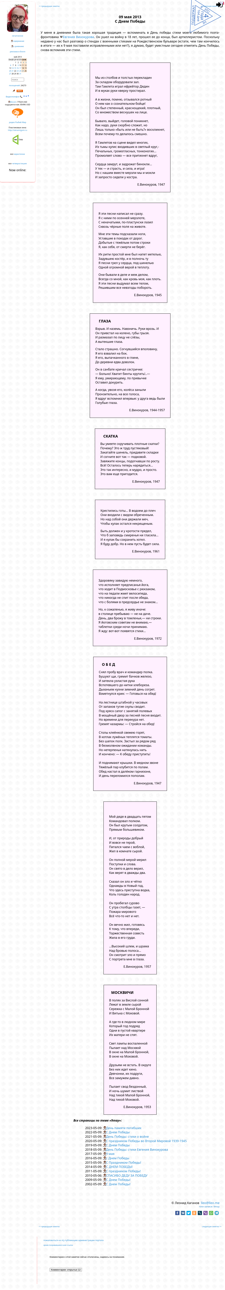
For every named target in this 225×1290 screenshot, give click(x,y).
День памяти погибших (123, 1128)
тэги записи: (206, 1206)
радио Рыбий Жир (17, 122)
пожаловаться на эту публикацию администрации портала (73, 1240)
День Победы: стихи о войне (127, 1136)
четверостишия (19, 163)
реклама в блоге (17, 51)
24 (20, 71)
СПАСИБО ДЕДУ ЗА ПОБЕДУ (126, 1175)
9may (216, 1206)
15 (15, 68)
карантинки (19, 154)
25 (23, 71)
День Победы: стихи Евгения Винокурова (137, 1149)
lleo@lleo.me (210, 1203)
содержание (18, 41)
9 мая (110, 1154)
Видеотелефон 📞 (17, 96)
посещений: (14, 85)
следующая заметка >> (211, 6)
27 (10, 73)
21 (13, 71)
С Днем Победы (118, 1132)
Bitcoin (13, 102)
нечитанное (17, 35)
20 (10, 71)
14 (13, 68)
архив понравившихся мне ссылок (58, 1245)
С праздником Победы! (123, 1171)
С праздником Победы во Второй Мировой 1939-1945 (146, 1141)
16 (18, 68)
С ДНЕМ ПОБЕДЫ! (119, 1167)
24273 (23, 85)
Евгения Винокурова (78, 37)
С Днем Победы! (118, 1180)
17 (20, 68)
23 (18, 71)
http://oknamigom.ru (17, 130)
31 (20, 73)
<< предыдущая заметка (49, 6)
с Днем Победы (117, 1158)
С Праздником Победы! (123, 1162)
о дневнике (18, 46)
